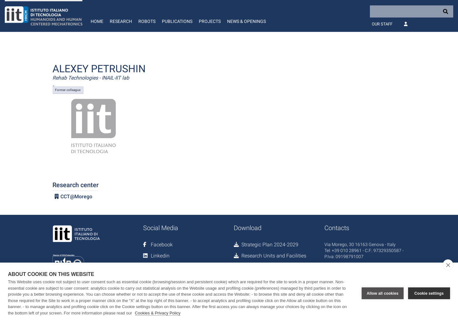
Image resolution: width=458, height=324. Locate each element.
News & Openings (246, 21)
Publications (177, 21)
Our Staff (382, 24)
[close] (448, 264)
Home (97, 21)
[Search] (411, 11)
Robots (147, 21)
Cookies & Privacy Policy (158, 313)
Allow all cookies (383, 293)
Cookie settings (429, 293)
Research (121, 21)
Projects (210, 21)
